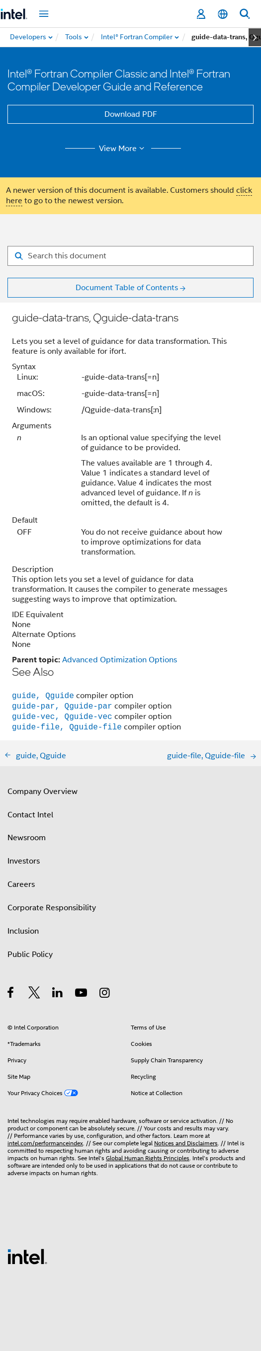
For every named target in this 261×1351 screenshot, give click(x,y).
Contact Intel (30, 815)
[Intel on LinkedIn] (58, 994)
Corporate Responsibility (51, 908)
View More (123, 149)
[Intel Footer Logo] (27, 1256)
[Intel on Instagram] (105, 994)
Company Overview (42, 791)
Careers (21, 884)
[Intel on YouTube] (81, 994)
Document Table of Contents (127, 288)
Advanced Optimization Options (119, 660)
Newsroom (26, 838)
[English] (222, 14)
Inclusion (23, 931)
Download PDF (130, 114)
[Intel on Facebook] (11, 994)
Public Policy (30, 954)
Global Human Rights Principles (147, 1158)
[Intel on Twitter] (34, 994)
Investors (23, 861)
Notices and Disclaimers (186, 1143)
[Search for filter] (130, 256)
